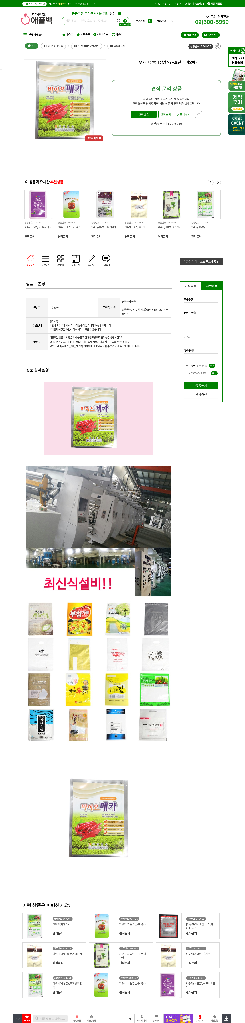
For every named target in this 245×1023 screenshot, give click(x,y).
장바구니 (188, 3)
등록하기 (201, 385)
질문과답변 (199, 3)
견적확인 (201, 394)
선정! (96, 13)
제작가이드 (100, 34)
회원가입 (166, 3)
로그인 (157, 3)
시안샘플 (83, 34)
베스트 (67, 34)
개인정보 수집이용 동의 (197, 373)
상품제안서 (184, 114)
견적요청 (143, 114)
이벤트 (117, 34)
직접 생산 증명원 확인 (34, 4)
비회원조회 (177, 3)
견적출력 (165, 114)
